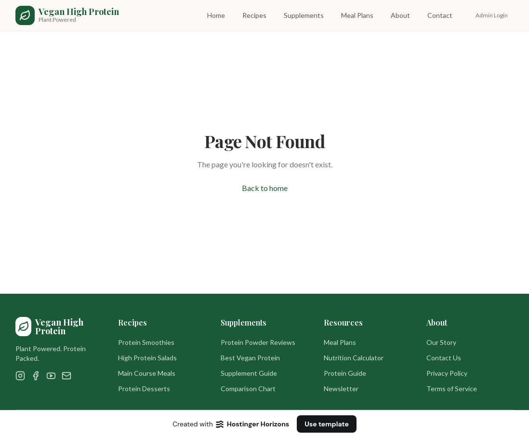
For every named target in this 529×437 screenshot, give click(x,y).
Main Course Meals (146, 373)
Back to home (265, 187)
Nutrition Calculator (354, 358)
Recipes (254, 15)
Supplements (304, 15)
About (400, 15)
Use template (326, 424)
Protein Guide (345, 373)
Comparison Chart (248, 388)
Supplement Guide (249, 373)
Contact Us (443, 358)
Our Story (441, 342)
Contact (439, 15)
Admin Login (492, 15)
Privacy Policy (446, 373)
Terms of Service (451, 388)
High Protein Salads (147, 358)
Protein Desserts (144, 388)
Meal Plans (357, 15)
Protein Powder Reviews (258, 342)
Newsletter (341, 388)
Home (216, 15)
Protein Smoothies (146, 342)
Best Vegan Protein (250, 358)
